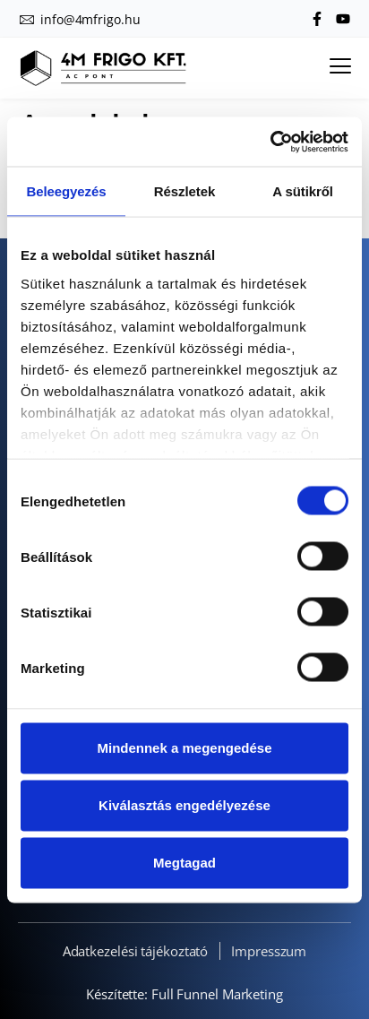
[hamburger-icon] (340, 68)
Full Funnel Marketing (217, 994)
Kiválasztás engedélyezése (184, 805)
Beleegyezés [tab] (67, 191)
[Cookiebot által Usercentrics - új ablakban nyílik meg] (270, 141)
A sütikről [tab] (302, 191)
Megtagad (184, 862)
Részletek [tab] (184, 191)
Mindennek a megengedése (184, 748)
